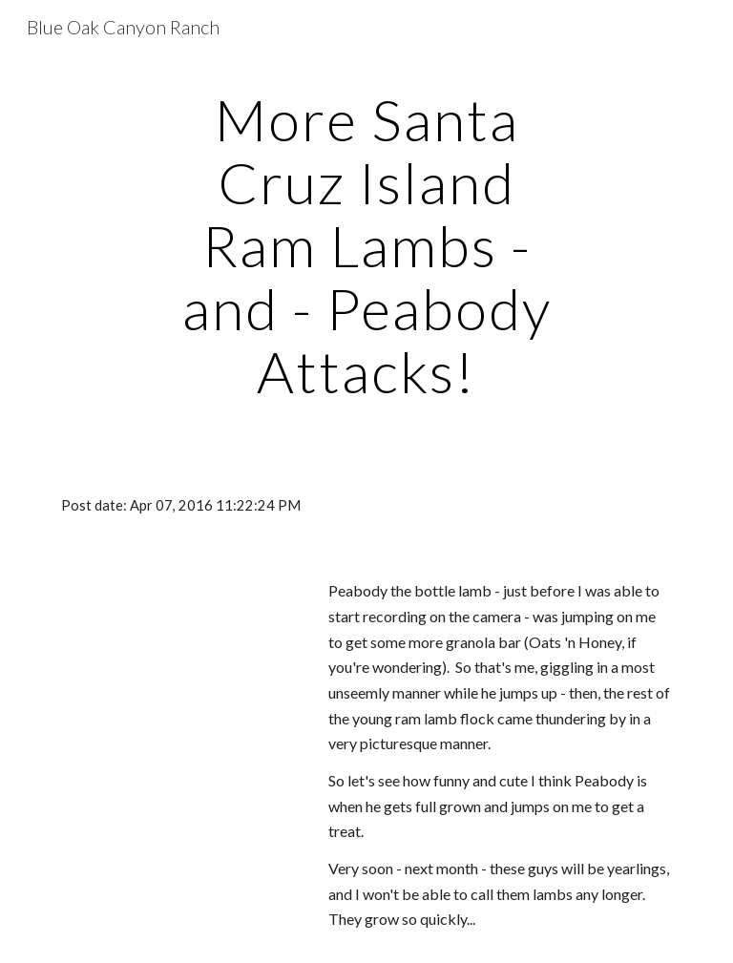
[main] (366, 245)
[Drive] (178, 649)
